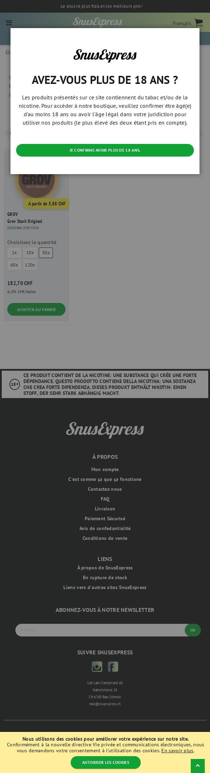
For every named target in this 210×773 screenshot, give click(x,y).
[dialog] (105, 386)
